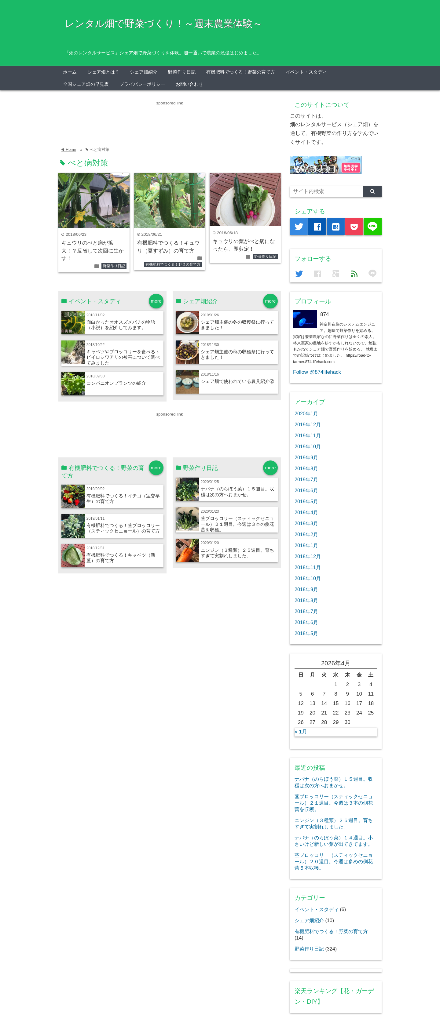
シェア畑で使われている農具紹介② (237, 381)
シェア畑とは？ (103, 72)
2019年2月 (306, 534)
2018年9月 (306, 589)
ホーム (70, 72)
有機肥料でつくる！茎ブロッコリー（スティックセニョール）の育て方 (123, 528)
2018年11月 (308, 567)
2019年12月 (308, 424)
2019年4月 (306, 512)
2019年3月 (306, 523)
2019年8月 (306, 468)
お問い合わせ (189, 84)
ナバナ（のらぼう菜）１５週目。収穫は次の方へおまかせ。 (237, 491)
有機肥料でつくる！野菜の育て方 (240, 72)
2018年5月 (306, 633)
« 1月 (301, 732)
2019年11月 (308, 435)
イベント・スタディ (306, 72)
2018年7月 (306, 611)
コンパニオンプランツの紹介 (116, 383)
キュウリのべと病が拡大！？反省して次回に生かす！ (92, 250)
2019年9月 (306, 457)
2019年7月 (306, 479)
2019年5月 (306, 501)
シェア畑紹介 (143, 72)
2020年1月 (306, 413)
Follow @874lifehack (317, 372)
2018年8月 (306, 600)
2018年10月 (308, 578)
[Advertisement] (169, 120)
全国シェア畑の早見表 (86, 84)
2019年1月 (306, 545)
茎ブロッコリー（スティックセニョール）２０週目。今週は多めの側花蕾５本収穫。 (334, 861)
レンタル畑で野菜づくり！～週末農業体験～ (163, 23)
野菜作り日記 (182, 72)
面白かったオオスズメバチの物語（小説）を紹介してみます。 (120, 324)
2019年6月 (306, 490)
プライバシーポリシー (142, 84)
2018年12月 (308, 556)
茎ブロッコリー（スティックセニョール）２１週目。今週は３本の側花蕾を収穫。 (237, 524)
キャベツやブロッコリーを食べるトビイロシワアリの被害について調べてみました (123, 357)
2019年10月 (308, 446)
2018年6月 (306, 622)
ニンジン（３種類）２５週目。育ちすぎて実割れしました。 (237, 552)
